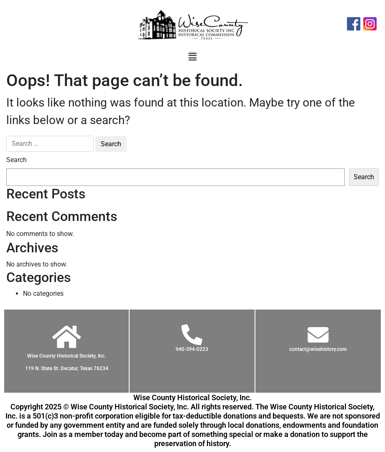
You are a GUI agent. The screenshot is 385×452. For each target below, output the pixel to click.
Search (16, 160)
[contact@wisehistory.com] (318, 334)
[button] (192, 57)
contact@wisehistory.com (318, 349)
